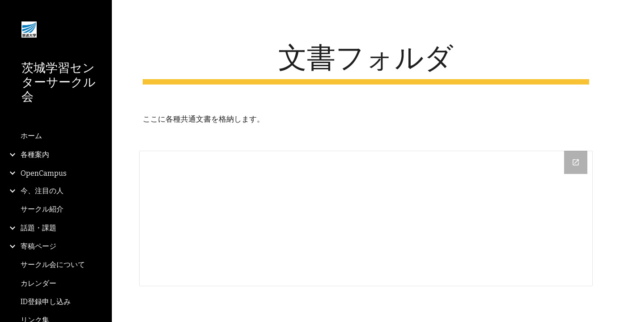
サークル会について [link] (53, 264)
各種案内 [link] (35, 154)
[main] (366, 63)
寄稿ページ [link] (38, 246)
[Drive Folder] (366, 218)
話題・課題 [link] (38, 228)
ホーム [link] (31, 135)
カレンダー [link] (38, 283)
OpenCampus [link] (44, 173)
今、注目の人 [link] (42, 190)
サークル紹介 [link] (42, 209)
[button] (609, 12)
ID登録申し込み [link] (46, 301)
